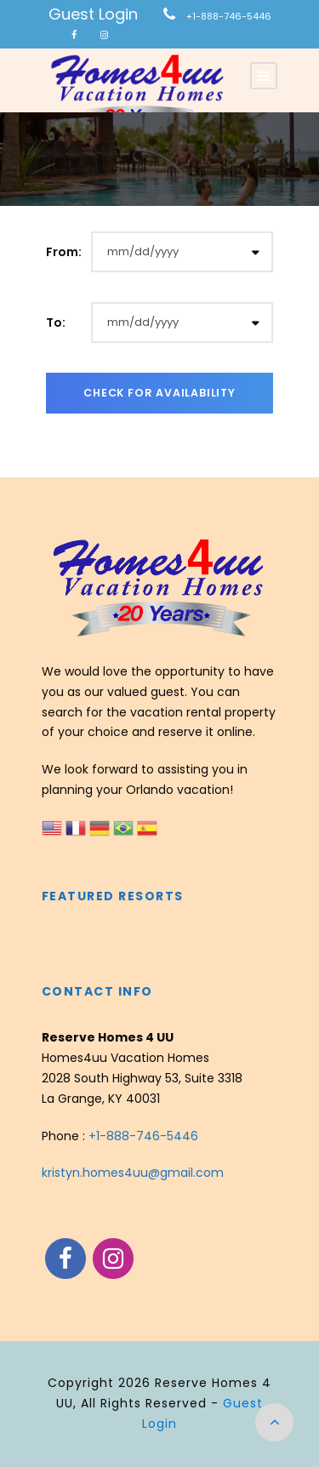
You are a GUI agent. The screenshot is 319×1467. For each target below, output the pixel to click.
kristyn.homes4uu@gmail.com (133, 1172)
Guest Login (93, 14)
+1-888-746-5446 (228, 16)
